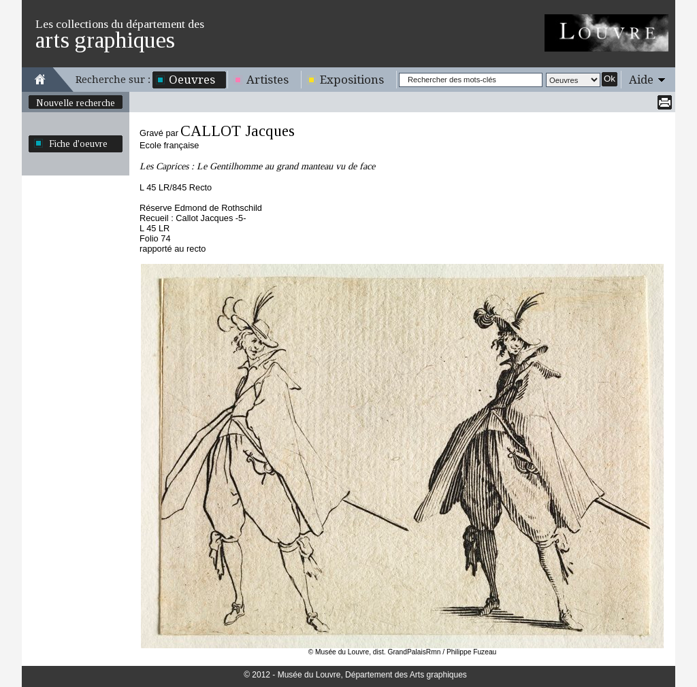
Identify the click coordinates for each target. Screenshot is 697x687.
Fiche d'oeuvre (78, 143)
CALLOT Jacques (237, 130)
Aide (641, 79)
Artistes (267, 79)
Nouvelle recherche (75, 102)
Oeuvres (192, 79)
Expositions (352, 79)
